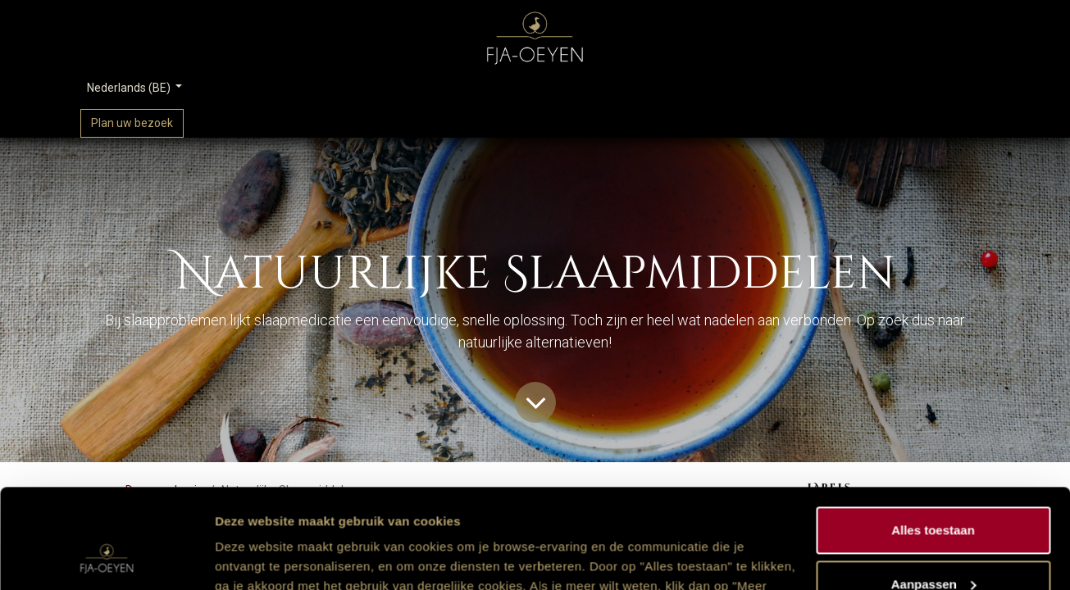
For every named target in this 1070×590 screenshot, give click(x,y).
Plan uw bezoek (132, 122)
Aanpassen (934, 490)
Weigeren (932, 544)
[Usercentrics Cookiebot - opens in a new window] (106, 558)
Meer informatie (261, 558)
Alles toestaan (933, 437)
